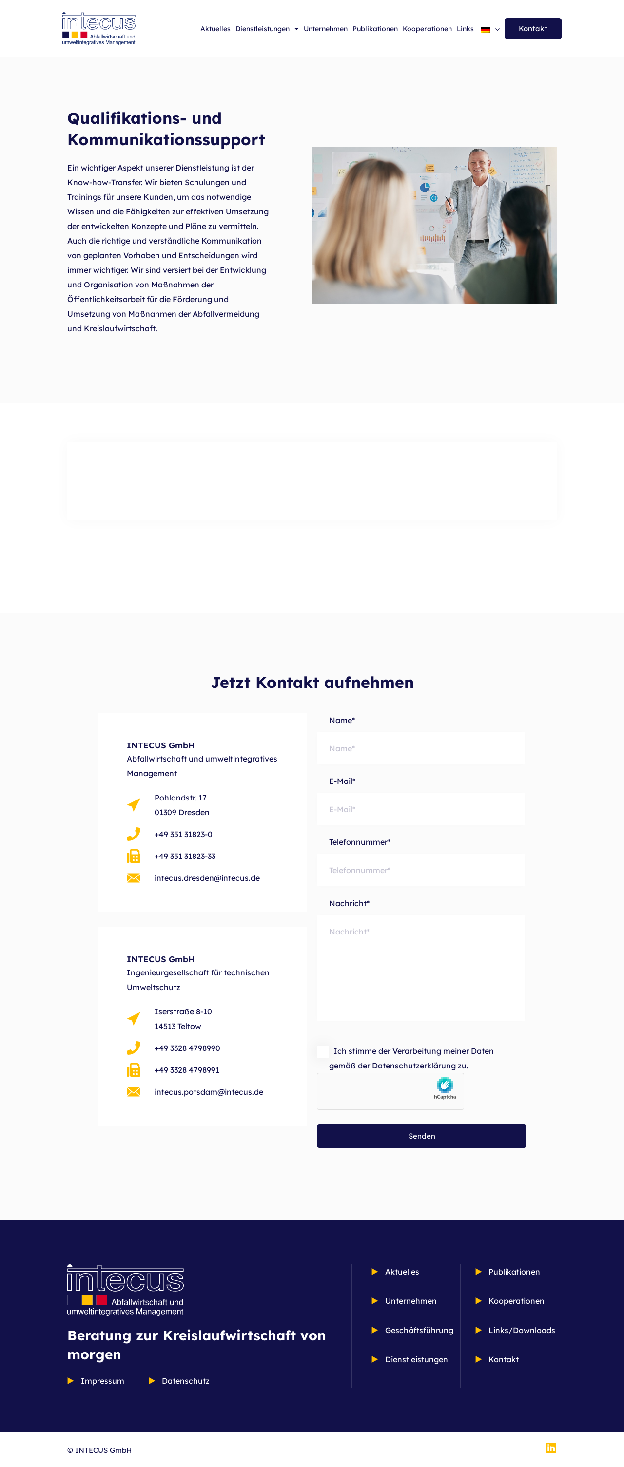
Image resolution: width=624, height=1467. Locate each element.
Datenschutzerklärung (414, 1065)
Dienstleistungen (267, 28)
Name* (421, 739)
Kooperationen (427, 28)
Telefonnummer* (421, 861)
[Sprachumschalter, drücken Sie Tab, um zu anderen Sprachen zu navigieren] (490, 28)
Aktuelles (215, 28)
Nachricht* (421, 966)
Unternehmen (326, 28)
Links (465, 28)
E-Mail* (421, 800)
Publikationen (375, 28)
